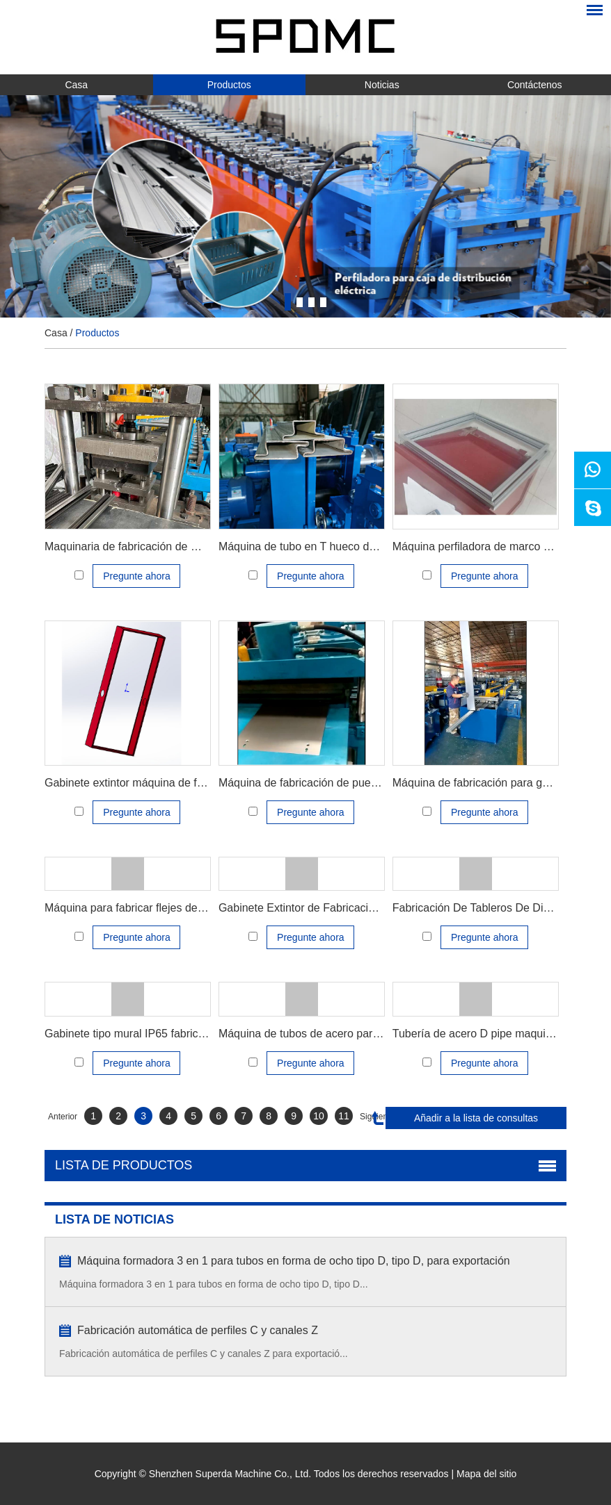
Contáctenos (534, 84)
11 (343, 1115)
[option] (305, 206)
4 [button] (323, 302)
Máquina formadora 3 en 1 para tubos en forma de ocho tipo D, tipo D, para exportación (293, 1261)
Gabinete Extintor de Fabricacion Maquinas (325, 908)
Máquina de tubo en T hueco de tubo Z (314, 546)
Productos (229, 84)
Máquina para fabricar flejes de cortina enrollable (165, 908)
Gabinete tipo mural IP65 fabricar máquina (149, 1033)
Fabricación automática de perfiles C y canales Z (197, 1330)
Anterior (62, 1116)
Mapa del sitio (486, 1473)
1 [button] (288, 302)
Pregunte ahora (136, 576)
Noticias (382, 84)
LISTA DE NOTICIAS (114, 1219)
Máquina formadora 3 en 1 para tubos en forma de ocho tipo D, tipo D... (213, 1284)
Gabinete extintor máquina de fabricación (146, 783)
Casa (76, 84)
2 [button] (299, 302)
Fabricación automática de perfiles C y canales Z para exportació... (203, 1353)
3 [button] (311, 302)
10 (318, 1115)
